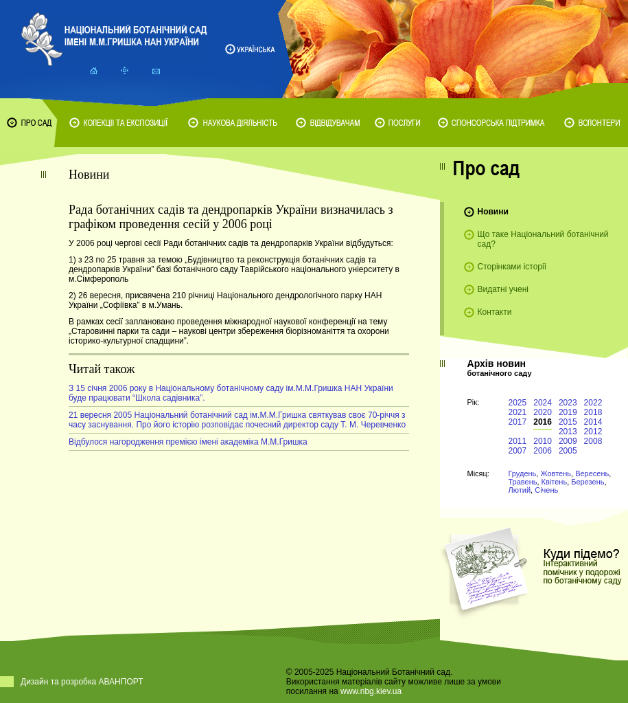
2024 (542, 403)
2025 (518, 403)
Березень (587, 482)
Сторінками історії (512, 266)
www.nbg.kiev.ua (371, 691)
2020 (542, 412)
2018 (593, 412)
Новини (493, 211)
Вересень (592, 473)
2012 (593, 431)
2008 (593, 441)
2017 (518, 422)
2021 (518, 412)
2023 (568, 403)
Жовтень (555, 473)
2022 (593, 403)
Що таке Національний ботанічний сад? (543, 239)
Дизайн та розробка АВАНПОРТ (82, 682)
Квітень (555, 482)
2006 (542, 451)
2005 (568, 451)
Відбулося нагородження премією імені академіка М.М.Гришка (188, 442)
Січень (546, 490)
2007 (518, 451)
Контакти (495, 312)
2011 (518, 441)
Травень (523, 482)
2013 (568, 431)
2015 (568, 422)
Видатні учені (503, 289)
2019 (568, 412)
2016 (542, 422)
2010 (542, 441)
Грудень (523, 473)
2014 (593, 422)
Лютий (520, 490)
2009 (568, 441)
